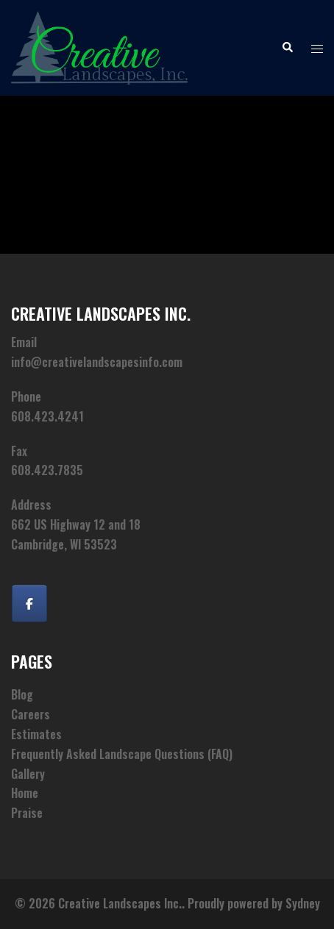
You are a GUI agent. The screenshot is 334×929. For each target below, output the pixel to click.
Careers (30, 714)
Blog (22, 694)
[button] (287, 48)
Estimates (36, 734)
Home (24, 793)
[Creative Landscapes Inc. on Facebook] (29, 603)
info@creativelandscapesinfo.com (96, 362)
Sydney (302, 903)
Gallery (28, 774)
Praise (27, 813)
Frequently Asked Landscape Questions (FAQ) (121, 754)
